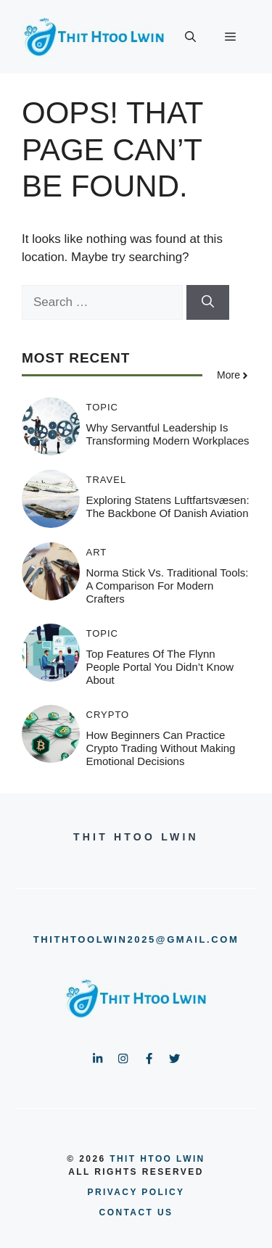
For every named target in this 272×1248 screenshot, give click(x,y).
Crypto (108, 714)
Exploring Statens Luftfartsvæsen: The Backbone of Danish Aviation (168, 506)
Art (96, 552)
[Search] (207, 302)
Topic (102, 407)
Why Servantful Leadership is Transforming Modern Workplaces (168, 434)
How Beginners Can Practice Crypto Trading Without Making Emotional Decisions (161, 748)
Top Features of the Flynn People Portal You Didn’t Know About (160, 667)
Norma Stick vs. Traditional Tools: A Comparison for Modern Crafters (167, 585)
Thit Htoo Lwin (157, 1159)
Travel (106, 479)
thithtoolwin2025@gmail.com (136, 939)
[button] (190, 37)
